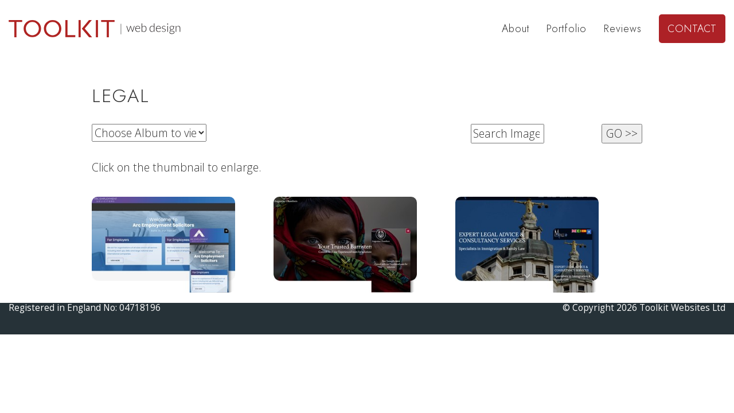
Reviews (623, 28)
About (515, 28)
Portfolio (566, 28)
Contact (692, 28)
